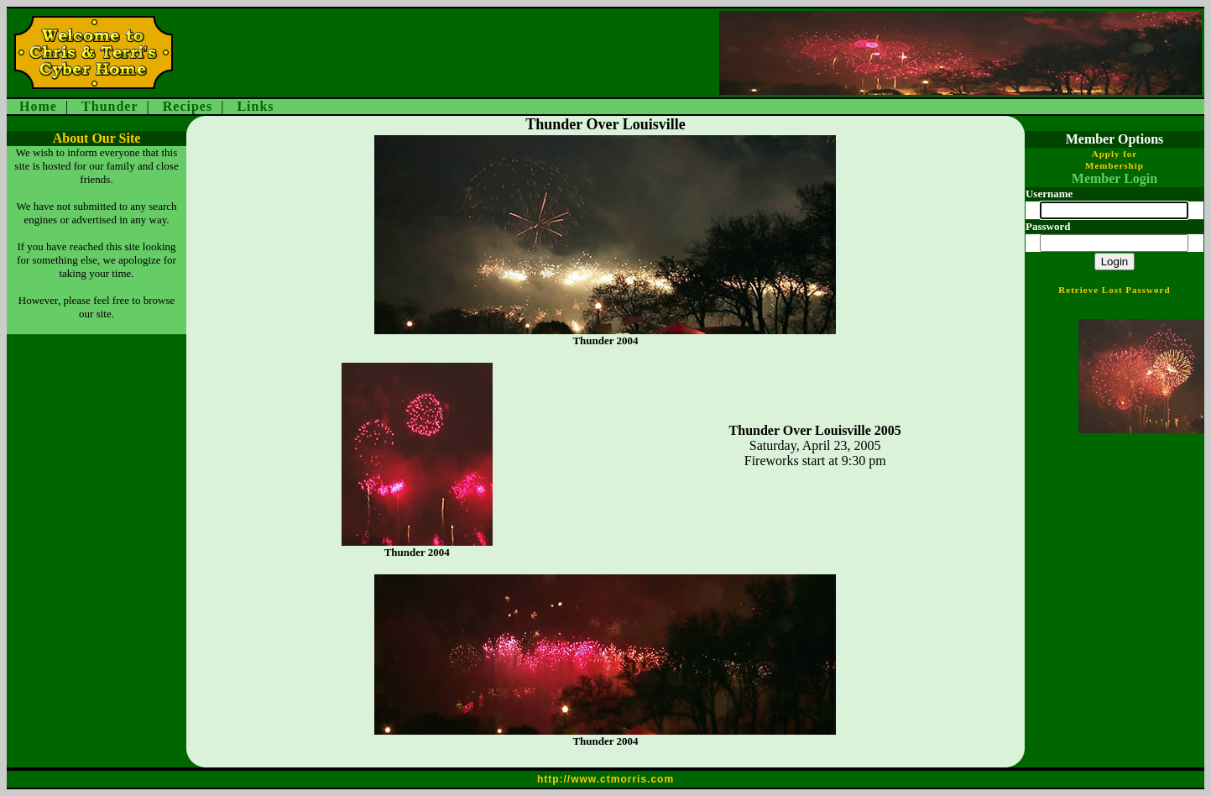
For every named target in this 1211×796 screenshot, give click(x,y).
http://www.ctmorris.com (605, 779)
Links (255, 106)
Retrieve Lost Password (1114, 290)
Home (38, 106)
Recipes (187, 106)
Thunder (109, 106)
